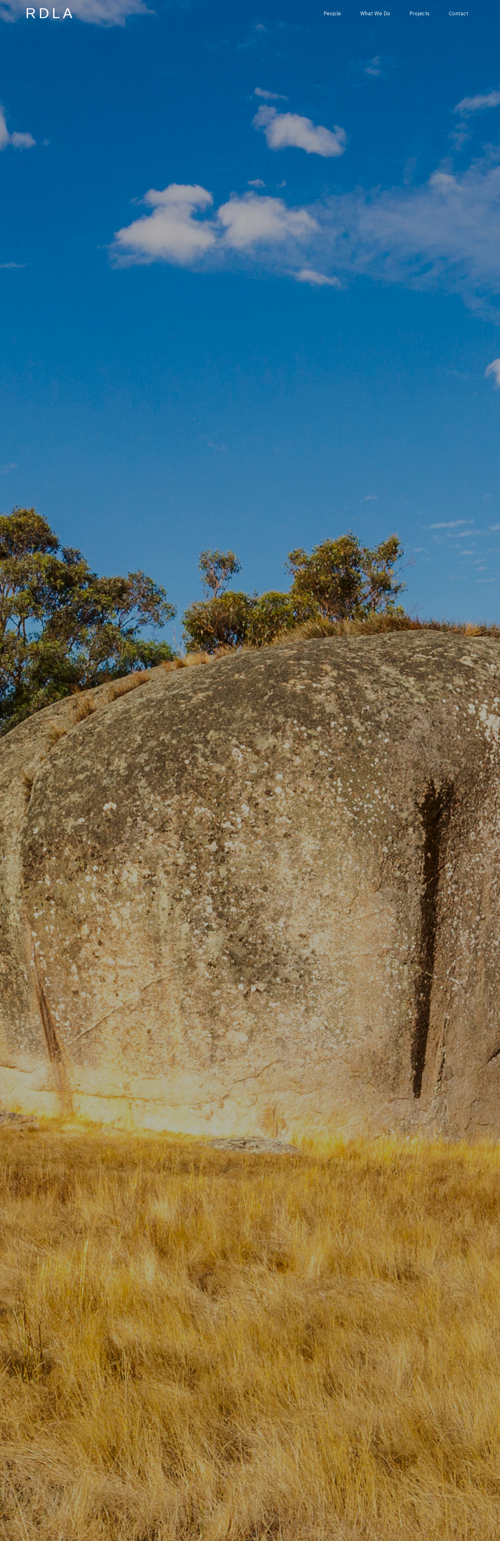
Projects (419, 13)
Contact (458, 13)
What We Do (375, 13)
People (332, 13)
